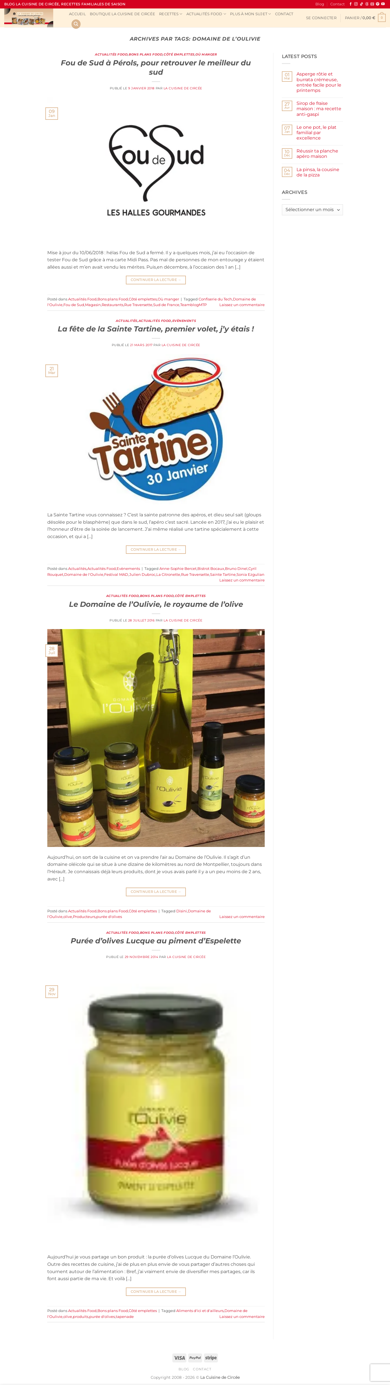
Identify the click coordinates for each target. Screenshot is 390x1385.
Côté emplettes (179, 54)
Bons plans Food (145, 54)
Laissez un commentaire (242, 305)
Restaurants (112, 305)
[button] (321, 18)
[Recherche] (76, 24)
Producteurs (84, 917)
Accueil (77, 14)
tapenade (125, 1317)
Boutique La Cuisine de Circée (122, 14)
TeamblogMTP (193, 305)
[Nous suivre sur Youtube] (383, 4)
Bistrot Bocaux (210, 569)
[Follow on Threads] (367, 4)
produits (80, 1317)
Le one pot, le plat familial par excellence (316, 133)
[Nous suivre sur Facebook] (350, 4)
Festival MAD (116, 574)
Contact (337, 4)
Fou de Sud (73, 305)
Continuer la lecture (156, 279)
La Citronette (168, 574)
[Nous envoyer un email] (372, 4)
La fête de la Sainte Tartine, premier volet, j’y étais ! (156, 328)
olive (67, 917)
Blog (319, 4)
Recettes (170, 14)
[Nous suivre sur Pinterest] (377, 4)
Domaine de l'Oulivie (83, 574)
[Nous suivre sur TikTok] (361, 4)
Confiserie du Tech (215, 299)
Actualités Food (206, 14)
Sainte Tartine (223, 574)
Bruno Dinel (236, 569)
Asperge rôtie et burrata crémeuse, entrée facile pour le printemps (319, 82)
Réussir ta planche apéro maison (317, 153)
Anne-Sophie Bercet (178, 569)
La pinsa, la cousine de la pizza (318, 172)
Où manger (206, 54)
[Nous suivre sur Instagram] (356, 4)
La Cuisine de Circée (183, 88)
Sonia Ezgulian (250, 574)
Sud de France (166, 305)
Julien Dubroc (142, 574)
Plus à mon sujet (250, 14)
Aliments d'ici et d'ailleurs (200, 1311)
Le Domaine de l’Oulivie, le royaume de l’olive (156, 604)
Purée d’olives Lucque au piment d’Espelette (156, 940)
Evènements (184, 321)
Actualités (126, 321)
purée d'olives (109, 917)
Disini (181, 911)
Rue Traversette (138, 305)
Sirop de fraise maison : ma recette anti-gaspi (319, 109)
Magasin (93, 305)
